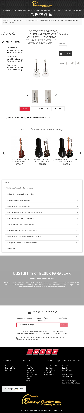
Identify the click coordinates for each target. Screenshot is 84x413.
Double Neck (7, 10)
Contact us (29, 376)
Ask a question (11, 248)
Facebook (32, 350)
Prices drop (9, 366)
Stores (27, 381)
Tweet (72, 58)
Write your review (11, 42)
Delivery (28, 366)
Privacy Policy (30, 368)
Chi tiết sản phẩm (41, 109)
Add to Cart (76, 48)
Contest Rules (30, 370)
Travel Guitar (45, 10)
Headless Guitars (19, 10)
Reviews (58, 109)
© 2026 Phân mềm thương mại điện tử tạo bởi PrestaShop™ (42, 410)
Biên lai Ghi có (50, 370)
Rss (45, 350)
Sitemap (28, 378)
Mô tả (25, 109)
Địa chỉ (48, 372)
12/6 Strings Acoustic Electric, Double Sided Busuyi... (43, 160)
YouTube (51, 350)
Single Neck (56, 10)
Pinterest (78, 58)
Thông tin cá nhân (52, 366)
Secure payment (31, 374)
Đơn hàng (49, 368)
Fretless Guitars (75, 10)
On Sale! (64, 10)
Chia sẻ (67, 58)
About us (28, 372)
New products (10, 368)
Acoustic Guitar (33, 10)
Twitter (39, 350)
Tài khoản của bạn (52, 360)
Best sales (8, 370)
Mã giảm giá (50, 374)
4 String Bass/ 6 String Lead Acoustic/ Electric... (19, 160)
